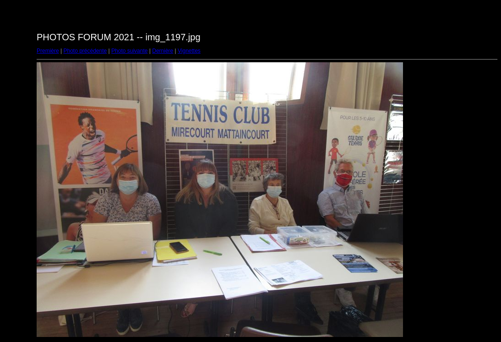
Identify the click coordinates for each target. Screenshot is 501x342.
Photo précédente (85, 51)
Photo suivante (129, 51)
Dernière (162, 51)
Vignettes (189, 51)
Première (48, 51)
